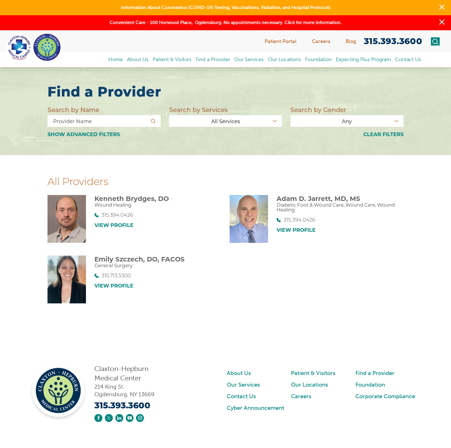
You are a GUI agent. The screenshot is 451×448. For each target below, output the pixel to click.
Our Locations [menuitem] (284, 59)
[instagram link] (140, 418)
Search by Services (198, 110)
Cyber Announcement (255, 408)
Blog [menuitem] (351, 41)
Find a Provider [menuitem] (213, 59)
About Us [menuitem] (137, 59)
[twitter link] (109, 418)
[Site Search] (435, 41)
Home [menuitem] (115, 59)
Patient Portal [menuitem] (281, 41)
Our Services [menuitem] (249, 59)
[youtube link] (130, 418)
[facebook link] (98, 418)
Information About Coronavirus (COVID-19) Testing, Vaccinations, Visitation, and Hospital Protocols (225, 7)
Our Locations (309, 384)
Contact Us (241, 396)
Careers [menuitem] (321, 41)
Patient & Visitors (313, 373)
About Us (239, 373)
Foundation (370, 384)
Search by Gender (318, 110)
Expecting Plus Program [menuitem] (363, 59)
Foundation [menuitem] (318, 59)
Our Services (243, 384)
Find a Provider (374, 373)
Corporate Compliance (385, 396)
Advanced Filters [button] (84, 135)
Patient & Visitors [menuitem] (172, 59)
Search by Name (73, 110)
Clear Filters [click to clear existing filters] (383, 135)
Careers (301, 396)
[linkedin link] (119, 418)
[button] (442, 7)
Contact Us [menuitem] (408, 59)
